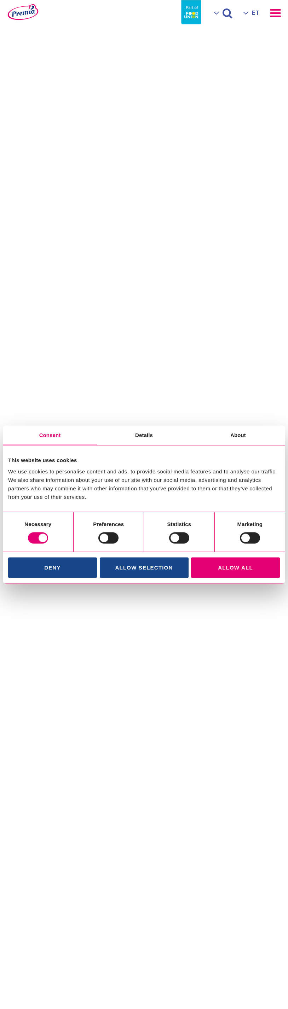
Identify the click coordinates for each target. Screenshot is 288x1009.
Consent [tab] (50, 435)
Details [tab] (144, 435)
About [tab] (238, 435)
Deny (52, 567)
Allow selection (144, 567)
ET (255, 13)
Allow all (235, 567)
